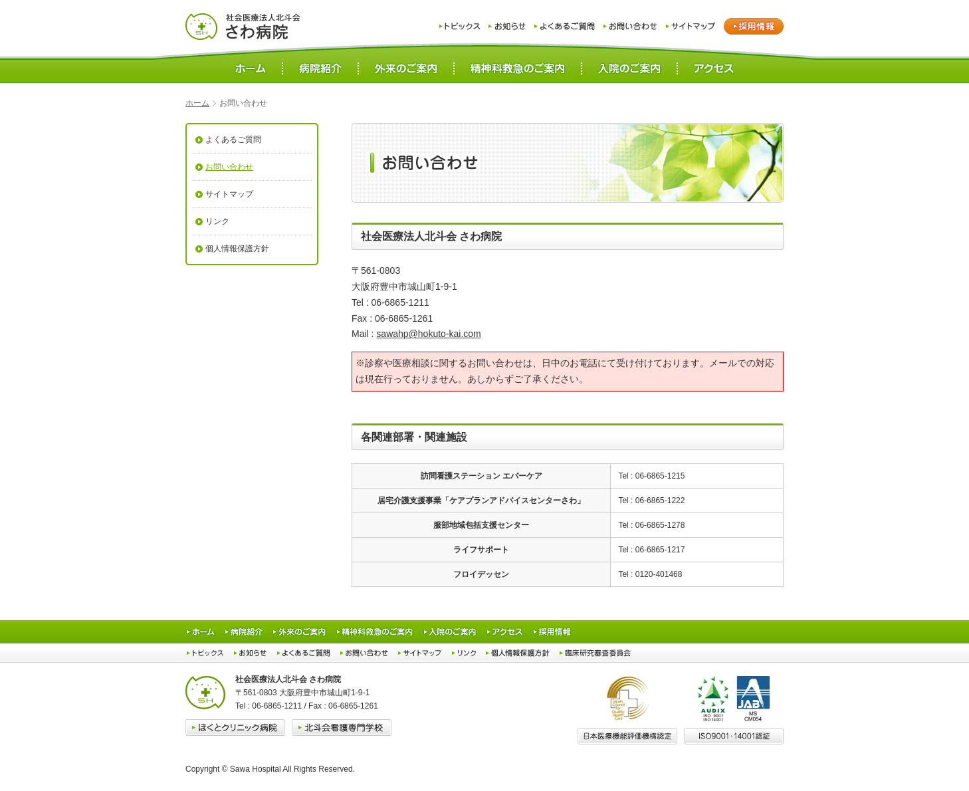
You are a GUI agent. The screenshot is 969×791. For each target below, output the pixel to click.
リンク (217, 221)
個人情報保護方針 (237, 248)
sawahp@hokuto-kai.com (428, 333)
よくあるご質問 (233, 139)
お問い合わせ (229, 166)
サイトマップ (229, 194)
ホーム (197, 103)
